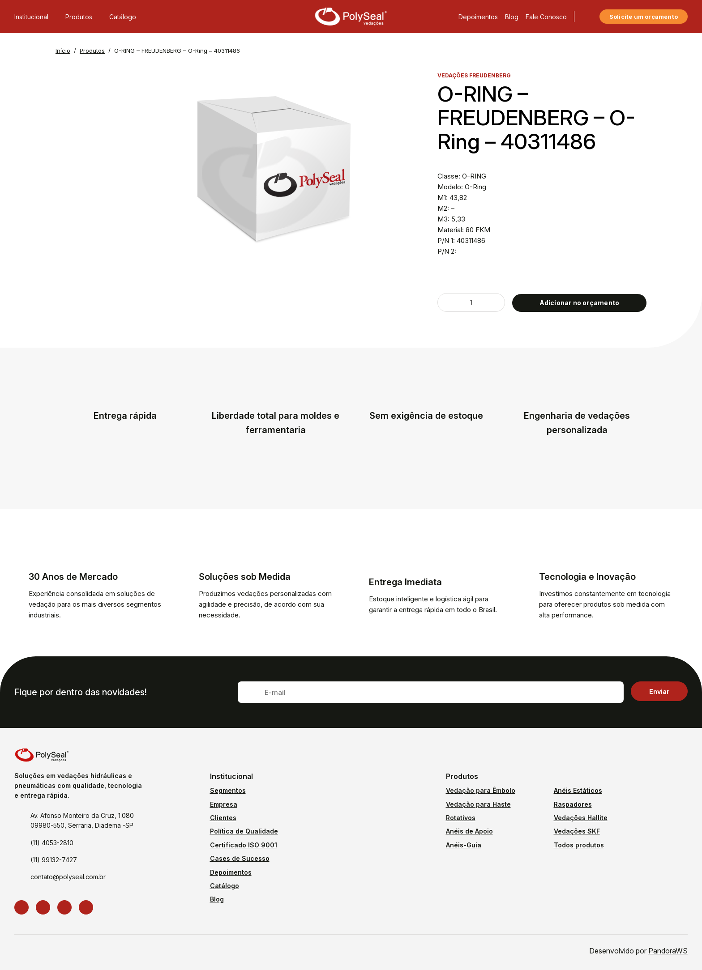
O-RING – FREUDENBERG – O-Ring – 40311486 (177, 50)
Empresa (223, 804)
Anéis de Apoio (469, 831)
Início (63, 50)
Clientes (223, 817)
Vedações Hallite (581, 817)
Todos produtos (579, 845)
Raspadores (573, 804)
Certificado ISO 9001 (243, 845)
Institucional (36, 12)
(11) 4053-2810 (51, 843)
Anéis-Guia (463, 845)
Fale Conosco (546, 12)
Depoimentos (478, 12)
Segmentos (228, 790)
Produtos (83, 12)
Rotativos (460, 817)
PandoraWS (668, 950)
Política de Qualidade (244, 831)
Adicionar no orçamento (579, 302)
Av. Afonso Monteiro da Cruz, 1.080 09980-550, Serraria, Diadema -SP (82, 820)
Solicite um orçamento (643, 12)
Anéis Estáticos (578, 790)
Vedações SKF (577, 831)
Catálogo (122, 12)
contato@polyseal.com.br (68, 877)
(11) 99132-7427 (53, 860)
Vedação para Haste (478, 804)
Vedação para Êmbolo (480, 790)
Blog (511, 12)
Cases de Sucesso (240, 858)
